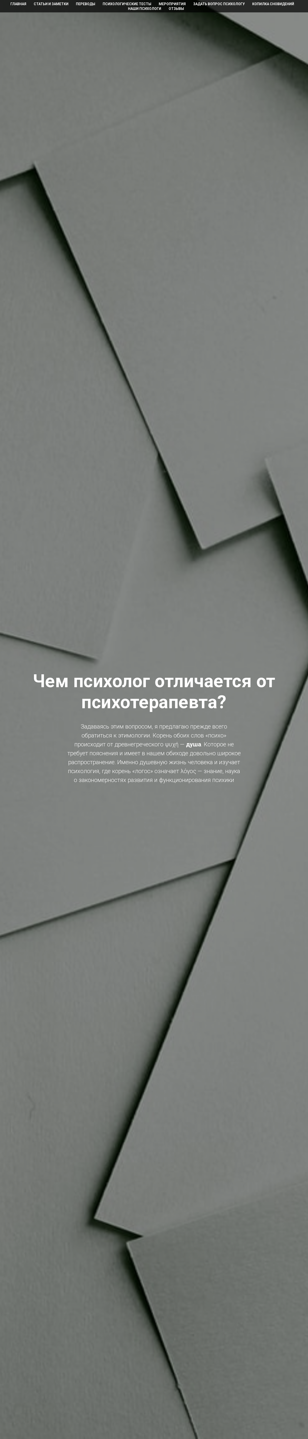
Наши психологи (144, 9)
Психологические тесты (127, 4)
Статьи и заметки (51, 4)
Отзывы (176, 9)
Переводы (85, 4)
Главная (18, 4)
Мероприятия (172, 4)
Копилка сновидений (273, 4)
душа (193, 744)
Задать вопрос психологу (219, 4)
